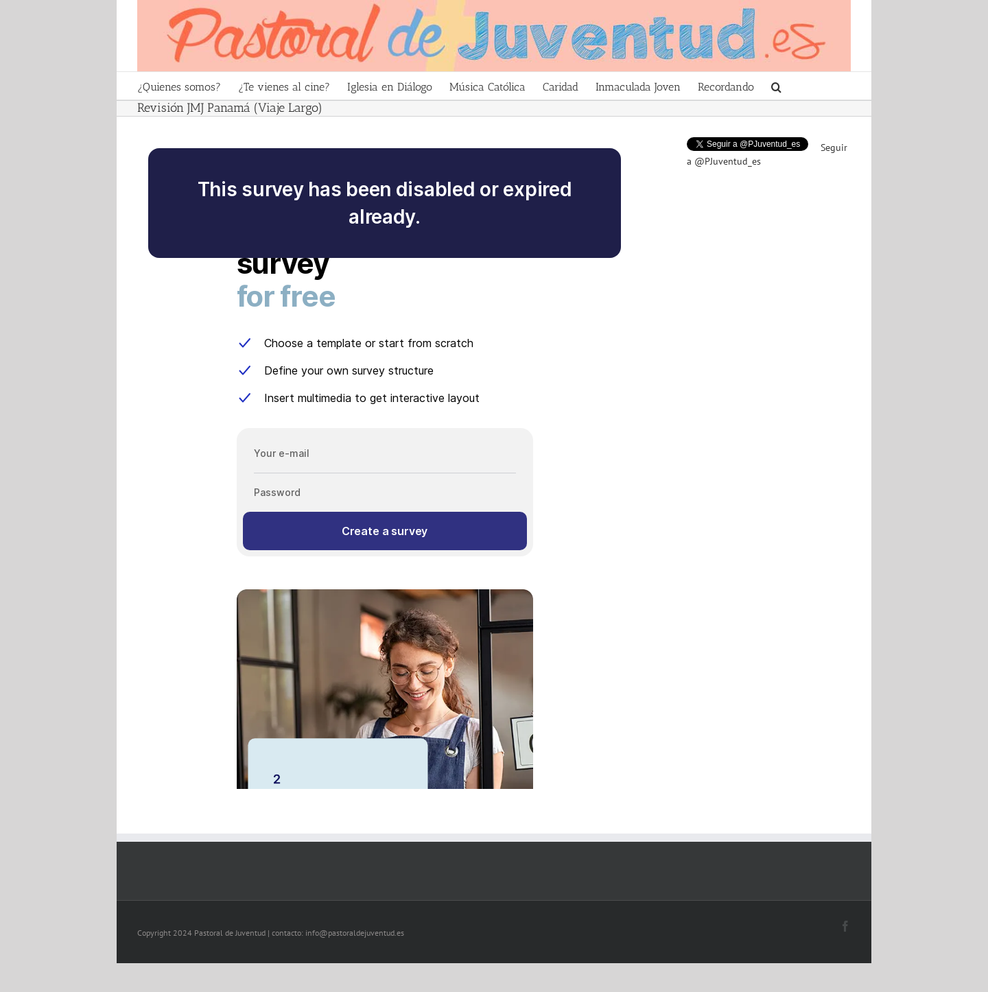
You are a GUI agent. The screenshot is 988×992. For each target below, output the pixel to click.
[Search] (776, 85)
